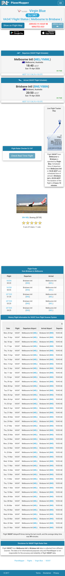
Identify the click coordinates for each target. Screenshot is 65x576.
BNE (27, 283)
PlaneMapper (19, 561)
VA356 (9, 281)
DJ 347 (32, 15)
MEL (51, 283)
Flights (29, 561)
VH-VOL (25, 217)
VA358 (9, 287)
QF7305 (9, 308)
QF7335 (9, 294)
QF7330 (9, 301)
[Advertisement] (32, 42)
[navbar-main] (60, 3)
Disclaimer (48, 573)
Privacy (57, 573)
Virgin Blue (37, 11)
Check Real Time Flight (22, 155)
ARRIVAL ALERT (58, 25)
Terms (39, 573)
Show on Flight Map (12, 25)
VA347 (48, 561)
